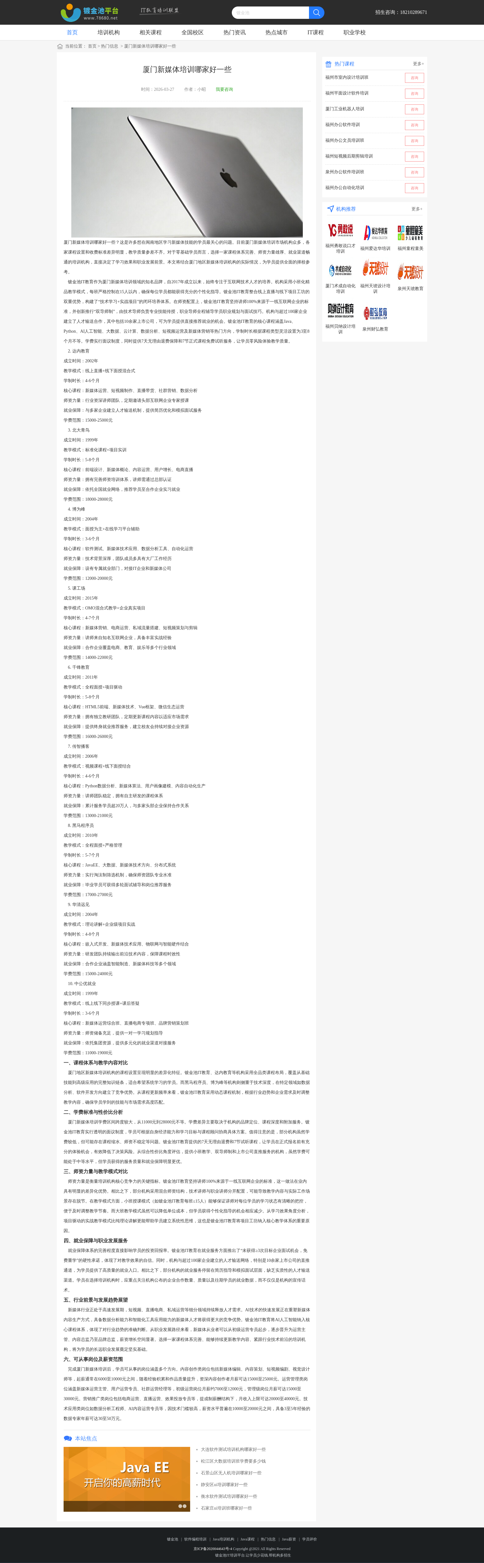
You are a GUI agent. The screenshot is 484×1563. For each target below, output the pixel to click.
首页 (72, 32)
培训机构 (109, 32)
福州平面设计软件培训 (347, 93)
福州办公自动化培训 (344, 187)
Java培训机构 (223, 1539)
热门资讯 (234, 32)
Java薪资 (289, 1539)
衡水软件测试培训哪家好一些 (229, 1496)
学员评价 (309, 1539)
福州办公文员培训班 (344, 140)
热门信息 (109, 46)
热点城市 (276, 32)
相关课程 (151, 32)
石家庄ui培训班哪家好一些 (226, 1508)
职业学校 (355, 32)
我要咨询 (224, 89)
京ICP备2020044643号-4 (213, 1549)
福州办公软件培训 (342, 124)
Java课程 (247, 1539)
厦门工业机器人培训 (344, 109)
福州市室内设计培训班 (347, 77)
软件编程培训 (195, 1539)
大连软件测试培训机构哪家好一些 (233, 1449)
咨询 (414, 78)
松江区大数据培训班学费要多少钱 (233, 1461)
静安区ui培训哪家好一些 (224, 1484)
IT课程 (315, 32)
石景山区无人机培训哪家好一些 (231, 1473)
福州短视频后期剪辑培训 (349, 156)
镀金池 (172, 1539)
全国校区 (193, 32)
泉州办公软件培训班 (344, 172)
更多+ (418, 63)
